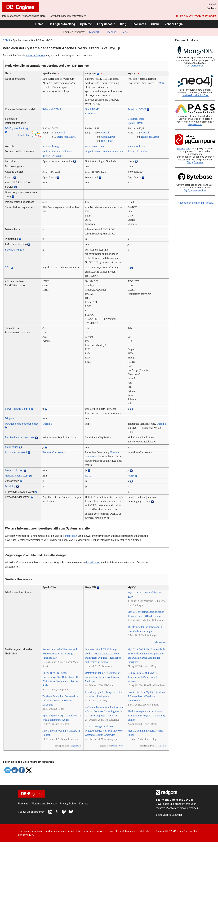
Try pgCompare (195, 162)
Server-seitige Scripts (17, 408)
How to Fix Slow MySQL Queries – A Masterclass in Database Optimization (146, 696)
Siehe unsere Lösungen (169, 814)
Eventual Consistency (53, 452)
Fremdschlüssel (14, 470)
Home (39, 24)
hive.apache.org (50, 146)
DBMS (6, 40)
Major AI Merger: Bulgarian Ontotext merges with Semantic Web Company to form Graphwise (104, 730)
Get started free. (195, 65)
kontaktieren (70, 535)
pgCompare (183, 148)
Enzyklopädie (106, 24)
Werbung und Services (44, 803)
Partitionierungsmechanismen (21, 423)
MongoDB (94, 32)
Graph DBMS (92, 109)
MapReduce (11, 447)
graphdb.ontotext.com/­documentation (104, 151)
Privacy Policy (68, 803)
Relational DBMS (51, 109)
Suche (155, 24)
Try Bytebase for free (195, 190)
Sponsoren (139, 24)
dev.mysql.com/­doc (137, 151)
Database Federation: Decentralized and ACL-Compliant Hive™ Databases (60, 700)
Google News (75, 746)
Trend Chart (24, 135)
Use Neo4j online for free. (195, 95)
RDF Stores (107, 141)
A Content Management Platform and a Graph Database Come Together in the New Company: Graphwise (104, 711)
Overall (61, 132)
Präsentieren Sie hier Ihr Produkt (195, 202)
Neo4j (124, 32)
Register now (195, 124)
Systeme (86, 24)
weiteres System (35, 55)
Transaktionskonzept (16, 475)
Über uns (23, 803)
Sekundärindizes (14, 249)
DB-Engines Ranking (62, 24)
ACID (88, 475)
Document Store (136, 118)
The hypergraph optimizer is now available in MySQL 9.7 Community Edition (146, 715)
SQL (7, 267)
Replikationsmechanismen (20, 437)
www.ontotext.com (95, 146)
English (212, 4)
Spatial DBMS (135, 123)
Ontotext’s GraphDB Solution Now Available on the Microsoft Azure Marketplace (103, 677)
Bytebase (111, 32)
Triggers (9, 418)
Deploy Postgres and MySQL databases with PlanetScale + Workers (143, 677)
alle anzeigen (160, 642)
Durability (10, 486)
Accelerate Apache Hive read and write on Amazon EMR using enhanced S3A (59, 653)
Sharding (47, 423)
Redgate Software (205, 15)
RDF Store (90, 113)
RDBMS (159, 83)
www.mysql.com (136, 146)
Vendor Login (174, 24)
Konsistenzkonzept (16, 452)
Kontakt (83, 803)
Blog (123, 24)
